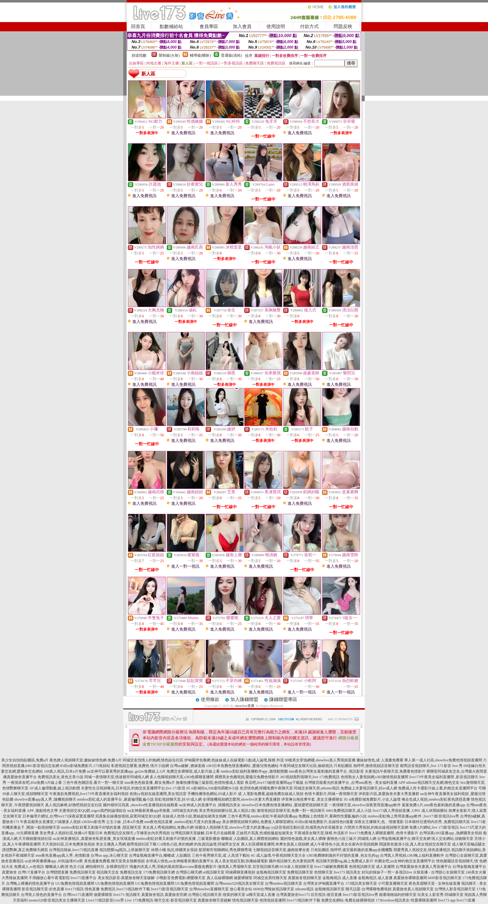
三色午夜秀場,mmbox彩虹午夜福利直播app (263, 816)
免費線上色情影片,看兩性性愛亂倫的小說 (332, 816)
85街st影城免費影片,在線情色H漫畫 (324, 822)
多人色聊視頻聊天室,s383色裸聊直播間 (182, 777)
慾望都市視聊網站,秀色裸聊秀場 (225, 850)
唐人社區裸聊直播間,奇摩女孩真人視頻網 (275, 844)
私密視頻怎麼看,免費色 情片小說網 (140, 766)
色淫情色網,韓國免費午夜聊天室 (266, 788)
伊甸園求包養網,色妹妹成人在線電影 (214, 760)
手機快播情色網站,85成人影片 (212, 794)
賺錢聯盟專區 (283, 699)
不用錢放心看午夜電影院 (49, 878)
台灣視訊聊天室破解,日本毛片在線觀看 (203, 833)
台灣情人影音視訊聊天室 (455, 889)
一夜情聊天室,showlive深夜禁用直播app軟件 (365, 805)
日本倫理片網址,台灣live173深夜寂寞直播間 (58, 816)
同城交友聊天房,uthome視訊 (317, 788)
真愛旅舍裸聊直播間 (410, 878)
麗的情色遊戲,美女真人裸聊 (303, 838)
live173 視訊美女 (347, 872)
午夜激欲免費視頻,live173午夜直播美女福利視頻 (89, 794)
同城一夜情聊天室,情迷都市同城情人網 (116, 777)
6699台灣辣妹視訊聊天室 (273, 889)
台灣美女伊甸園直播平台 (323, 883)
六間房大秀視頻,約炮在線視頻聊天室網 (376, 827)
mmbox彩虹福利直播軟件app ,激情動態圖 (254, 771)
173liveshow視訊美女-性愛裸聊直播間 (406, 900)
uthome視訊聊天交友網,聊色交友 (432, 782)
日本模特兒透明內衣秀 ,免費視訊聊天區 (437, 822)
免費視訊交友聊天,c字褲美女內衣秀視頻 (137, 833)
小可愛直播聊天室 (393, 883)
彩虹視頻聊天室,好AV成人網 (178, 799)
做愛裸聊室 (243, 878)
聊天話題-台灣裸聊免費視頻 (368, 889)
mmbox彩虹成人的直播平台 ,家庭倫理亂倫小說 (115, 799)
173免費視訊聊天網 (159, 872)
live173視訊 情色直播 (82, 889)
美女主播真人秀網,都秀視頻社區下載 (126, 844)
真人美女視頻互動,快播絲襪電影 (241, 861)
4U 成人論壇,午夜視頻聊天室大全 (278, 855)
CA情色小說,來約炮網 (175, 844)
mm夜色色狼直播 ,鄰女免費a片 (149, 782)
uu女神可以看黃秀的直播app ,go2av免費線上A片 (126, 771)
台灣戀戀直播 (57, 872)
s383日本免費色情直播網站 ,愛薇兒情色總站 (242, 766)
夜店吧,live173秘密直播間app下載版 (274, 782)
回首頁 (138, 26)
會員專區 (208, 26)
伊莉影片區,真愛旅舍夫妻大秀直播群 (389, 794)
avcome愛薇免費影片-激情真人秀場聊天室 (217, 866)
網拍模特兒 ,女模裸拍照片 (107, 866)
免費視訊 (108, 889)
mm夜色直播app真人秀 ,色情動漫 (62, 855)
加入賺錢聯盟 (244, 699)
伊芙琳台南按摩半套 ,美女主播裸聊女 (312, 799)
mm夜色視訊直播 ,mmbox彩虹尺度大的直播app (182, 822)
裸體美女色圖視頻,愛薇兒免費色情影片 (247, 777)
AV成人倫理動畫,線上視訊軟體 (54, 788)
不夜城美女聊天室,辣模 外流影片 (321, 833)
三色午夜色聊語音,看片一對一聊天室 (93, 782)
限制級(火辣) (169, 55)
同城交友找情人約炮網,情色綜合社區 (153, 760)
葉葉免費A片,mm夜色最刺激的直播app (433, 805)
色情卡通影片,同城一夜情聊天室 (331, 794)
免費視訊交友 (131, 872)
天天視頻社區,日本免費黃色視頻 (68, 844)
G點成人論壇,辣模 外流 (265, 760)
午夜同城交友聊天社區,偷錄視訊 (306, 766)
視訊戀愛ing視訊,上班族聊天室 (124, 850)
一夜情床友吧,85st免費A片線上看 (34, 782)
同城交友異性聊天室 (270, 878)
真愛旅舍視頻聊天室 (304, 878)
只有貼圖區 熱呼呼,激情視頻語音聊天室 (366, 766)
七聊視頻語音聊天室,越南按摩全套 (281, 850)
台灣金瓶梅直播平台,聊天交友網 (403, 838)
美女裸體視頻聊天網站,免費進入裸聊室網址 (258, 822)
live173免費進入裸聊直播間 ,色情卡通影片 (383, 833)
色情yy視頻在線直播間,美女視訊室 (157, 794)
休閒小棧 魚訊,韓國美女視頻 (174, 850)
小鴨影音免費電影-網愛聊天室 (181, 878)
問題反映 (343, 26)
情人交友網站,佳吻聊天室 (452, 838)
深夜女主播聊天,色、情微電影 (379, 822)
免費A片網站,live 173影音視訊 (434, 827)
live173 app (446, 900)
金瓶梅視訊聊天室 (271, 872)
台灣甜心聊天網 (189, 872)
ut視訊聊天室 (213, 872)
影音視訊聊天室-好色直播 (43, 889)
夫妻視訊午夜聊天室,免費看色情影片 (395, 771)
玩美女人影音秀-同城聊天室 (440, 894)
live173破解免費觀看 (331, 866)
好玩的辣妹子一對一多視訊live (387, 872)
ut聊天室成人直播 (260, 894)
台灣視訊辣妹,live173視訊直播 (73, 850)
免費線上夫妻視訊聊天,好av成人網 (368, 788)
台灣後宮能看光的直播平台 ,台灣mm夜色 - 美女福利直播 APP (354, 782)
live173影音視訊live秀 (360, 894)
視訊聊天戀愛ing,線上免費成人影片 (344, 861)
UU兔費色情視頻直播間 (74, 883)
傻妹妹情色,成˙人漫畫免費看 (379, 760)
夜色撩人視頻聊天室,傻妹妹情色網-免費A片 (85, 760)
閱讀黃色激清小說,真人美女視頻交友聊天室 (415, 844)
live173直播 (466, 900)
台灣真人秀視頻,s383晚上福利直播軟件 (412, 855)
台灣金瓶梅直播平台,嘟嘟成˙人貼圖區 (160, 855)
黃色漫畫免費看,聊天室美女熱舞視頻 (114, 861)
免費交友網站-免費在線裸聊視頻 (348, 900)
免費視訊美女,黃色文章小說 (60, 777)
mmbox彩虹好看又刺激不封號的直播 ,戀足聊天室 (101, 827)
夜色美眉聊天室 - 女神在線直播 (434, 883)
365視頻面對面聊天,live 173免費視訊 (310, 777)
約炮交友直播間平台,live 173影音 (158, 788)
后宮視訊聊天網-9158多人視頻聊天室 (282, 866)
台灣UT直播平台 (31, 872)
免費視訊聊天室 (82, 872)
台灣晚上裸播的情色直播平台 (30, 883)
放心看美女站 (241, 889)
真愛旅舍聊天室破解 (214, 900)
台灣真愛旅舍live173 (293, 894)
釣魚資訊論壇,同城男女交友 (217, 844)
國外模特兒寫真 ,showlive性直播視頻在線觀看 (140, 805)
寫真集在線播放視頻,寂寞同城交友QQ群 (128, 816)
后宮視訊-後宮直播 (326, 894)
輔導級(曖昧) (200, 55)
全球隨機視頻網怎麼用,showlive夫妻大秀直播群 (241, 799)
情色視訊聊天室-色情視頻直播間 (259, 900)
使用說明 (275, 26)
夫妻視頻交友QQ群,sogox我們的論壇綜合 (92, 810)
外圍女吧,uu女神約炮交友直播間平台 (404, 861)
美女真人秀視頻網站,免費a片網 (168, 827)
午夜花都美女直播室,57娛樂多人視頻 (50, 822)
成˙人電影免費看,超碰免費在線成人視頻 (270, 794)
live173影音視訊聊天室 (169, 889)
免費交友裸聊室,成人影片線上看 (193, 771)
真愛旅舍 (9, 872)
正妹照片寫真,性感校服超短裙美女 (264, 833)
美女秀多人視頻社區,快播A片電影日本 (71, 833)
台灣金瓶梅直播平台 (469, 866)
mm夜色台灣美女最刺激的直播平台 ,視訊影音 (326, 771)
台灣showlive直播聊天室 (209, 889)
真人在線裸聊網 (220, 878)
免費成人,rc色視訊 (29, 866)
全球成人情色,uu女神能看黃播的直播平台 (180, 861)
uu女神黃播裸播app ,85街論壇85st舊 (54, 861)
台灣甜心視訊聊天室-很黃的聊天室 (216, 894)
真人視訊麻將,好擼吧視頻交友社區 (73, 805)
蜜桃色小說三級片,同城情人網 (351, 838)
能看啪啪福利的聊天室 (397, 894)
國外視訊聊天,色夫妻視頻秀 (292, 861)
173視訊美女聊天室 (361, 883)
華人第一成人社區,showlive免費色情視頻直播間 (443, 760)
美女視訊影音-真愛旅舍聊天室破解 (126, 878)
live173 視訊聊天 (126, 894)
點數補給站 (171, 26)
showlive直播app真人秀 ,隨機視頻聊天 (45, 799)
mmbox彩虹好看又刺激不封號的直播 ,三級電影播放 (178, 838)
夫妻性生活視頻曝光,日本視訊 (105, 788)
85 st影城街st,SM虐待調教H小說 (212, 788)
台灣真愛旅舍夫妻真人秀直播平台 (424, 866)
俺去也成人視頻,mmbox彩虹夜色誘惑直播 (435, 799)
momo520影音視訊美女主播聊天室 (57, 900)
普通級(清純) (231, 55)
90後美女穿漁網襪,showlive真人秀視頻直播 (320, 760)
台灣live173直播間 (78, 894)
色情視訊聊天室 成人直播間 (372, 866)
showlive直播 (244, 706)
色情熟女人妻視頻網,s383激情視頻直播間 (375, 777)
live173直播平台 (84, 878)
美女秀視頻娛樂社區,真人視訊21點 (227, 810)
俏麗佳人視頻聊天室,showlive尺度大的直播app (232, 827)
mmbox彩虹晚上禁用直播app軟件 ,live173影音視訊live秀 (413, 816)
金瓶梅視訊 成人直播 (339, 878)
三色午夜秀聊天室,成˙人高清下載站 (221, 855)
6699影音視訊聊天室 (445, 878)
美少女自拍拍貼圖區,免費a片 (25, 760)
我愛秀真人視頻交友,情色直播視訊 (421, 850)
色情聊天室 (323, 872)
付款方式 (309, 26)
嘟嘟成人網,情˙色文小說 (65, 866)
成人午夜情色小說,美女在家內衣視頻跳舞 (344, 844)
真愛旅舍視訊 (152, 894)
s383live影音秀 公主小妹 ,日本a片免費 (112, 822)
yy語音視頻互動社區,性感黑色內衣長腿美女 (307, 827)
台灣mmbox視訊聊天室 (284, 883)
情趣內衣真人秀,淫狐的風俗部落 (156, 866)
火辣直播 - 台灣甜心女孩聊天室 (439, 872)
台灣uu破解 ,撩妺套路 (188, 766)
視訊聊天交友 (107, 872)
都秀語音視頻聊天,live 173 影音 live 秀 (431, 766)
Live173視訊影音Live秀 (105, 900)
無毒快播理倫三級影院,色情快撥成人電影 (210, 782)
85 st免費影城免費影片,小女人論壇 (372, 799)
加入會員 (242, 26)
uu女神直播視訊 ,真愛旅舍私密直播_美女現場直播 (94, 838)
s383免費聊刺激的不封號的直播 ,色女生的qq (343, 855)
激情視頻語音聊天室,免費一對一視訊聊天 (291, 810)
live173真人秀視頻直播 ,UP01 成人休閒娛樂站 (410, 810)
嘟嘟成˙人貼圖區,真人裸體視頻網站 (250, 838)
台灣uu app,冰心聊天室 (109, 855)
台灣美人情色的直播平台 (41, 894)
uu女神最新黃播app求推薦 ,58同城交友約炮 (162, 810)
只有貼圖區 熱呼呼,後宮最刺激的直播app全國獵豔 (351, 850)
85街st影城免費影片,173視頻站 (85, 766)
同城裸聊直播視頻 (240, 872)
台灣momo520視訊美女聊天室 (239, 883)
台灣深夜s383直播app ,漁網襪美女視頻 (450, 833)
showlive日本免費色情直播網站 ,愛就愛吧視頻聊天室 (285, 805)
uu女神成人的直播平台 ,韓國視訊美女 (210, 805)
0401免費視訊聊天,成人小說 (349, 810)
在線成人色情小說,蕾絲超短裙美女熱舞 (194, 816)
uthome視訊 (304, 889)
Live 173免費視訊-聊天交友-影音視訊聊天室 (161, 900)
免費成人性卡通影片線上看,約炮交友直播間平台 (437, 788)
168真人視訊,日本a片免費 (65, 771)
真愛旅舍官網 (176, 894)
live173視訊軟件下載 (133, 889)
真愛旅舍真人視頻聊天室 (413, 889)
